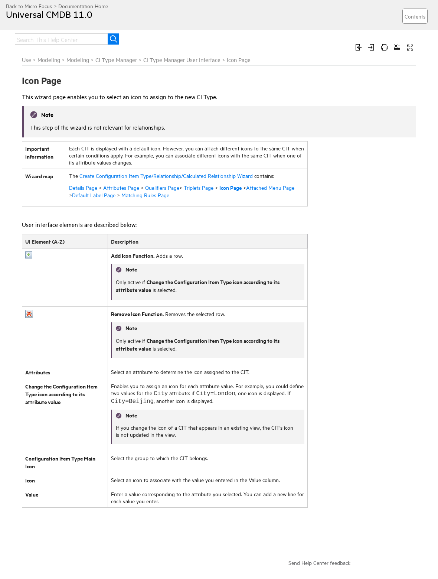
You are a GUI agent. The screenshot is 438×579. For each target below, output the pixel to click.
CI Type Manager (116, 59)
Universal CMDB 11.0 (49, 14)
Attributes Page (121, 187)
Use (26, 59)
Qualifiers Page (162, 187)
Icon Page (230, 187)
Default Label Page (93, 194)
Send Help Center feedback (319, 562)
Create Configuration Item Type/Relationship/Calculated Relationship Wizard (166, 175)
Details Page (83, 187)
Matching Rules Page (145, 194)
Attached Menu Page (270, 187)
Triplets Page (198, 187)
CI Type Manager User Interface (181, 59)
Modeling (48, 59)
